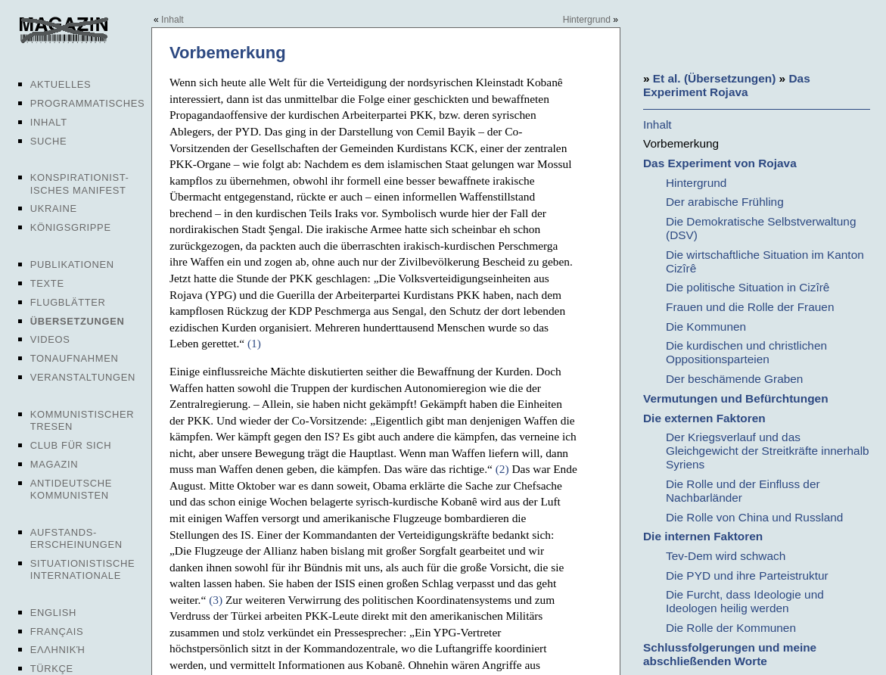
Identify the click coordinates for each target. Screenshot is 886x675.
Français (57, 631)
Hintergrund (587, 19)
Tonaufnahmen (74, 358)
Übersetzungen (77, 321)
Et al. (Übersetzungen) (714, 78)
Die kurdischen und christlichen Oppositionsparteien (746, 352)
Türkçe (51, 668)
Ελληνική (57, 649)
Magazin (54, 464)
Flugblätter (68, 302)
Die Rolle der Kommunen (731, 627)
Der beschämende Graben (734, 378)
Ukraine (53, 208)
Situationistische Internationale (82, 569)
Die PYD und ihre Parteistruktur (747, 575)
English (53, 612)
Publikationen (72, 264)
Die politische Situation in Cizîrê (747, 287)
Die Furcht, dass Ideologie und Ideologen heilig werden (745, 601)
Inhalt (48, 122)
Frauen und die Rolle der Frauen (750, 306)
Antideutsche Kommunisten (71, 489)
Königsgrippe (70, 227)
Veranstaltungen (82, 377)
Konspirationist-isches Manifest (79, 183)
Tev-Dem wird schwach (725, 555)
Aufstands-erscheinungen (76, 538)
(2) (502, 468)
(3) (215, 599)
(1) (254, 343)
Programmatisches (87, 103)
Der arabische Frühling (725, 201)
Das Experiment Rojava (726, 85)
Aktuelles (61, 84)
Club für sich (71, 445)
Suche (48, 141)
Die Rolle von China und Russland (754, 517)
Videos (50, 339)
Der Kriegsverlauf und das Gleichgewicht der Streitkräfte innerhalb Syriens (767, 451)
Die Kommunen (706, 326)
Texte (47, 283)
